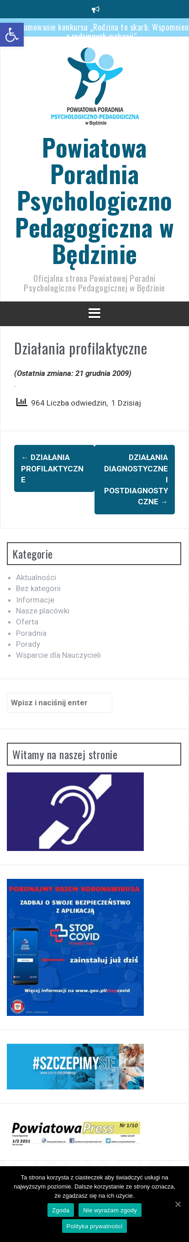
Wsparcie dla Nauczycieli (58, 655)
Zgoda (60, 1210)
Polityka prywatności (95, 1226)
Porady (28, 644)
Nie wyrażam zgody (110, 1210)
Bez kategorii (38, 588)
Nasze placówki (42, 610)
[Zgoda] (177, 1204)
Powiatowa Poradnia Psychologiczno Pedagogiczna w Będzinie (94, 200)
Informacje (35, 599)
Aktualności (36, 577)
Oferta (27, 621)
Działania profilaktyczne (52, 468)
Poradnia (31, 633)
